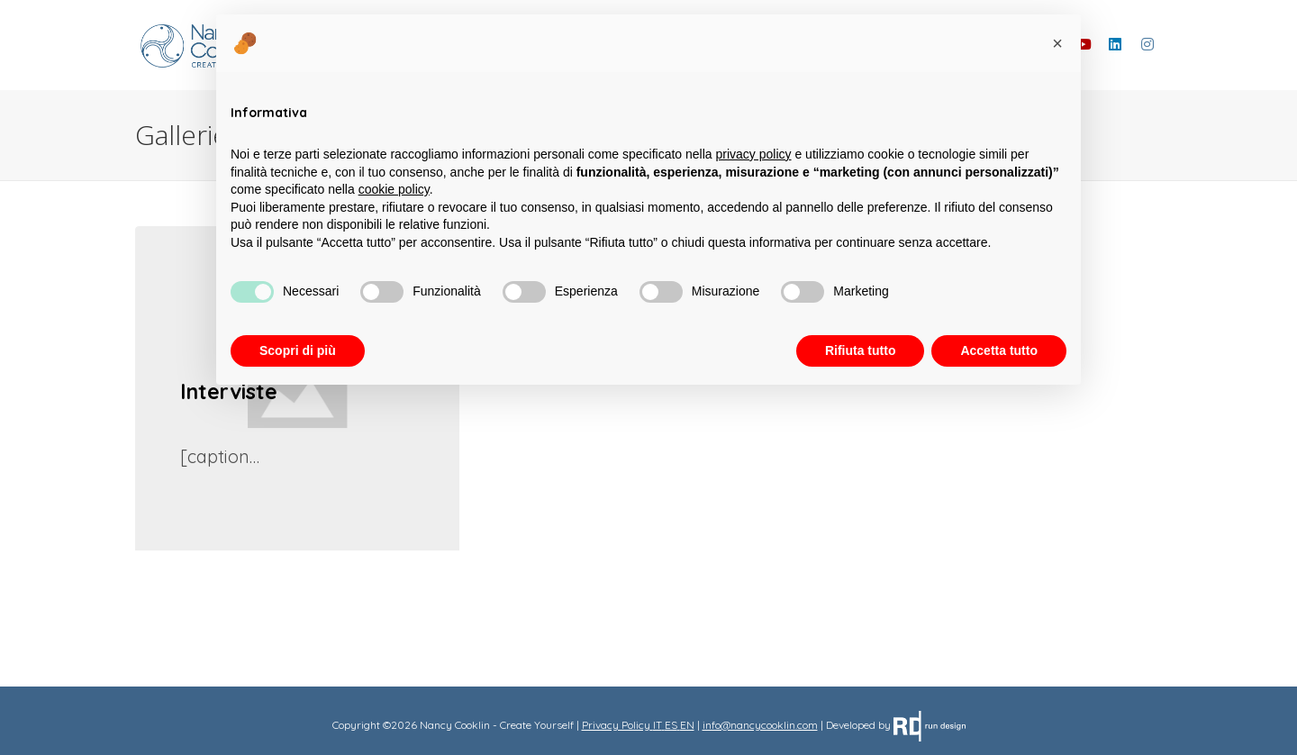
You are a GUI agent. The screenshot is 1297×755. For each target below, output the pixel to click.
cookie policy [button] (394, 189)
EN (687, 725)
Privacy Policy (616, 725)
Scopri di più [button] (297, 350)
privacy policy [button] (754, 154)
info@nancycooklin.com (760, 725)
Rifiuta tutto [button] (860, 350)
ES (671, 725)
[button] (1057, 43)
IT (657, 725)
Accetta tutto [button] (999, 350)
